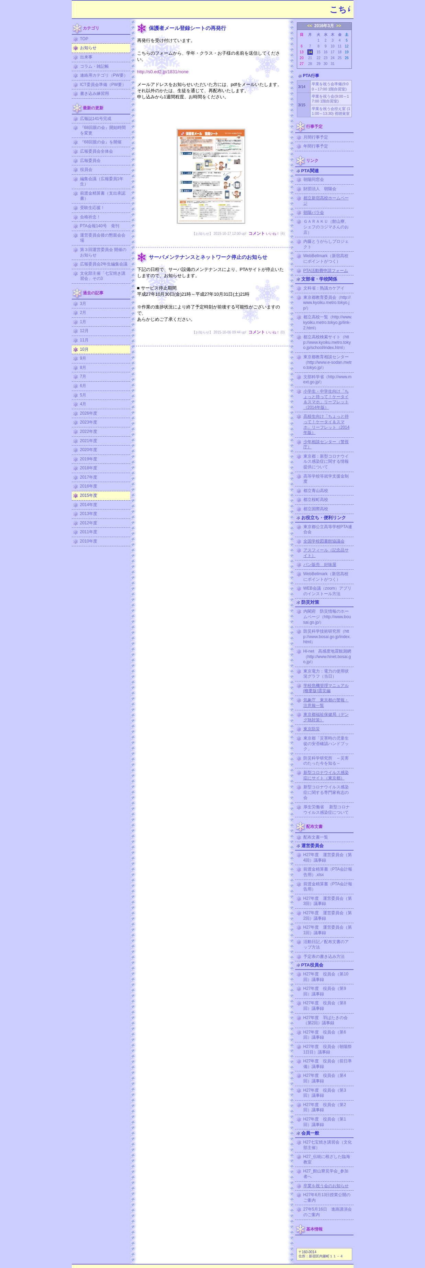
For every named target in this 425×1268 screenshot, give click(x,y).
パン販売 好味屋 (319, 564)
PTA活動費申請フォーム (325, 270)
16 (325, 52)
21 (310, 58)
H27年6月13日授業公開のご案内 (327, 1197)
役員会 (86, 169)
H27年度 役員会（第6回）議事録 (324, 1035)
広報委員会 (90, 160)
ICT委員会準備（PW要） (103, 84)
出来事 (86, 57)
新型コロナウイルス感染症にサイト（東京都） (326, 775)
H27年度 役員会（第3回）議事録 (324, 1093)
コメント (256, 233)
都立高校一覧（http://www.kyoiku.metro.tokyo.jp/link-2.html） (328, 322)
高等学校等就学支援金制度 (326, 479)
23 (325, 58)
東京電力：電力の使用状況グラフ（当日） (326, 674)
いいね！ (273, 234)
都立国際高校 (315, 508)
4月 (83, 404)
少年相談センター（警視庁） (326, 444)
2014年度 (89, 504)
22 (318, 58)
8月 (83, 367)
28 (310, 64)
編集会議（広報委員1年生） (102, 181)
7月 (83, 376)
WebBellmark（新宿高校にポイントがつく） (325, 258)
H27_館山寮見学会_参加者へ (325, 1174)
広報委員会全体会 (96, 151)
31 (332, 64)
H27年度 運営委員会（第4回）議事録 (327, 857)
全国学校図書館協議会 (324, 541)
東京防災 (311, 728)
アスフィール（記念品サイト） (326, 553)
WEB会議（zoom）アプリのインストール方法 (327, 591)
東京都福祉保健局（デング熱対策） (326, 717)
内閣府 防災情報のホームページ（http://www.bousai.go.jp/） (327, 616)
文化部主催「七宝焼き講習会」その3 (102, 276)
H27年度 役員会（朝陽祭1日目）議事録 (327, 1049)
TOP (84, 38)
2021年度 (89, 440)
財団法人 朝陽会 (319, 188)
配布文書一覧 (315, 837)
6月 (83, 385)
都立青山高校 (315, 490)
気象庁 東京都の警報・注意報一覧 (326, 703)
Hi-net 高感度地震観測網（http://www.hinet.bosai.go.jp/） (327, 656)
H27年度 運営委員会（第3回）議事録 (327, 901)
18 (340, 52)
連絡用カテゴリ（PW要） (104, 75)
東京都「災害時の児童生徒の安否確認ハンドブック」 (326, 743)
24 (332, 58)
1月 (83, 321)
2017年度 (89, 477)
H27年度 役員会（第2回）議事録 (324, 1107)
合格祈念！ (90, 217)
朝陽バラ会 (313, 212)
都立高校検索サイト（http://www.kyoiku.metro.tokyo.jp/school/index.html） (327, 342)
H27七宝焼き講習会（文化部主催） (327, 1145)
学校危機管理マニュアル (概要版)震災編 (326, 688)
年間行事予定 (315, 146)
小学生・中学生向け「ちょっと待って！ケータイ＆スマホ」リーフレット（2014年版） (326, 399)
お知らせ (88, 47)
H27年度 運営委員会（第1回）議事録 (327, 930)
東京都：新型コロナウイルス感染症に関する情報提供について (326, 461)
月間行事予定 (315, 137)
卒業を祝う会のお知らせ (326, 1185)
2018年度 (89, 468)
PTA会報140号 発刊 (99, 225)
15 (318, 52)
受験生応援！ (92, 207)
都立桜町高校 (315, 499)
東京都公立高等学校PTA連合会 (327, 529)
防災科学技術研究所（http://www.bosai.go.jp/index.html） (327, 636)
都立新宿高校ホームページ (326, 201)
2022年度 (89, 431)
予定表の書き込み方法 (324, 956)
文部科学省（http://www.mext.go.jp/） (327, 379)
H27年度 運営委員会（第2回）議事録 (327, 915)
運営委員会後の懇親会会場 (102, 238)
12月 (84, 330)
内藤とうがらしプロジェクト (326, 244)
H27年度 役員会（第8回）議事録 (324, 1006)
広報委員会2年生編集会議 (104, 264)
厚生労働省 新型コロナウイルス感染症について (326, 810)
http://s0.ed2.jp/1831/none (163, 71)
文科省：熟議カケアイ (324, 288)
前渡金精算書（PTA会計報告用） (327, 887)
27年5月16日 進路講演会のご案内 (327, 1212)
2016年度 (89, 486)
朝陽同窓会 (313, 179)
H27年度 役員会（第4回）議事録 (324, 1078)
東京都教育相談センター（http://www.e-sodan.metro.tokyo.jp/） (327, 362)
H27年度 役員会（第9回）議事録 (324, 991)
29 (318, 64)
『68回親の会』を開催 (101, 142)
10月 (84, 349)
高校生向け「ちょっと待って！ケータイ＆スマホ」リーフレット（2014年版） (326, 424)
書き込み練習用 (94, 93)
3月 (83, 303)
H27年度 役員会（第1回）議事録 (324, 1122)
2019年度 (89, 459)
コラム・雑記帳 (94, 66)
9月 (83, 358)
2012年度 (89, 523)
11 (340, 46)
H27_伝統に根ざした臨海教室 (326, 1159)
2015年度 (89, 495)
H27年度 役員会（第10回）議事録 (325, 977)
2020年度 (89, 449)
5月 (83, 395)
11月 (84, 340)
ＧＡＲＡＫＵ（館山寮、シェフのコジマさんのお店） (326, 226)
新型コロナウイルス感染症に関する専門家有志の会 (326, 792)
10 (332, 46)
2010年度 (89, 541)
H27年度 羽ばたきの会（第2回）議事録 (325, 1020)
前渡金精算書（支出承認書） (102, 196)
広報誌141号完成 (96, 118)
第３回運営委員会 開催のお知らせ (103, 252)
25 (340, 58)
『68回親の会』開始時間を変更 (103, 130)
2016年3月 (324, 25)
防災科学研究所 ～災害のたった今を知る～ (326, 761)
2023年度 (89, 422)
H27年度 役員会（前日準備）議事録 (327, 1064)
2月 (83, 312)
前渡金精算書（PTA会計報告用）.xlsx (327, 872)
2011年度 (89, 531)
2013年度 (89, 513)
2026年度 (89, 413)
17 (332, 52)
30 (325, 64)
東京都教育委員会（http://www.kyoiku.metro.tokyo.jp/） (327, 302)
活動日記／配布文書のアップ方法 (326, 944)
